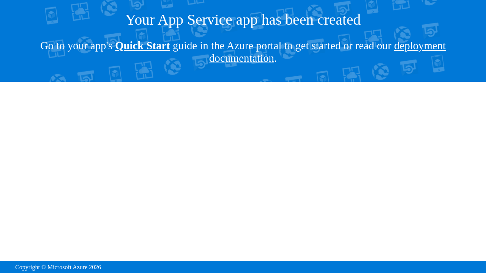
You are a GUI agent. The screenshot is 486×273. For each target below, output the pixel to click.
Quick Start (142, 45)
